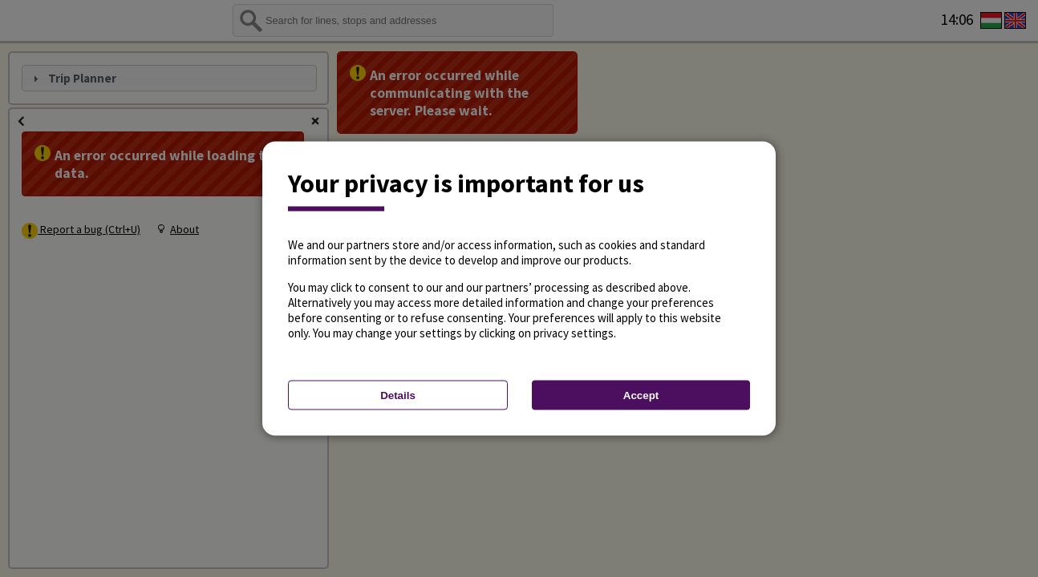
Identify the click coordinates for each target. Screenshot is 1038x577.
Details (398, 395)
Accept (641, 395)
